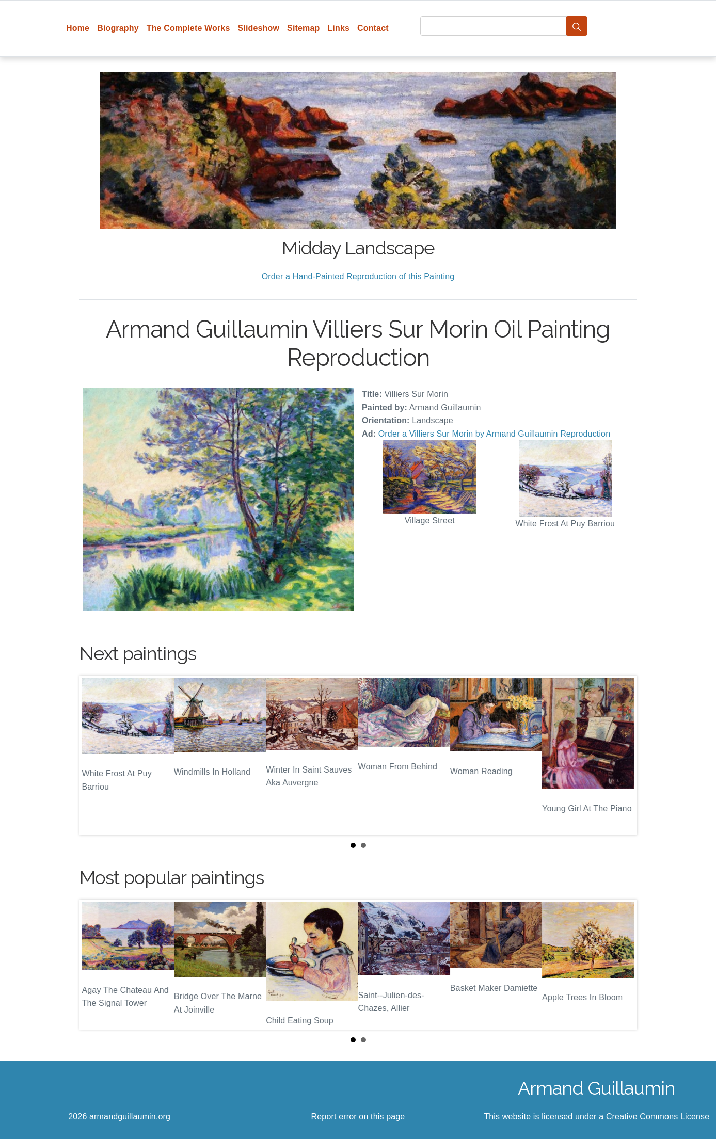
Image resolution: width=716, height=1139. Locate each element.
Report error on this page (358, 1116)
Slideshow (258, 28)
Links (338, 28)
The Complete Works (188, 28)
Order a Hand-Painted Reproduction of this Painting (358, 276)
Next (621, 755)
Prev (95, 755)
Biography (118, 28)
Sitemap (303, 28)
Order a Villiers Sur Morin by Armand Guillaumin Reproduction (494, 433)
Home (77, 28)
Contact (373, 28)
